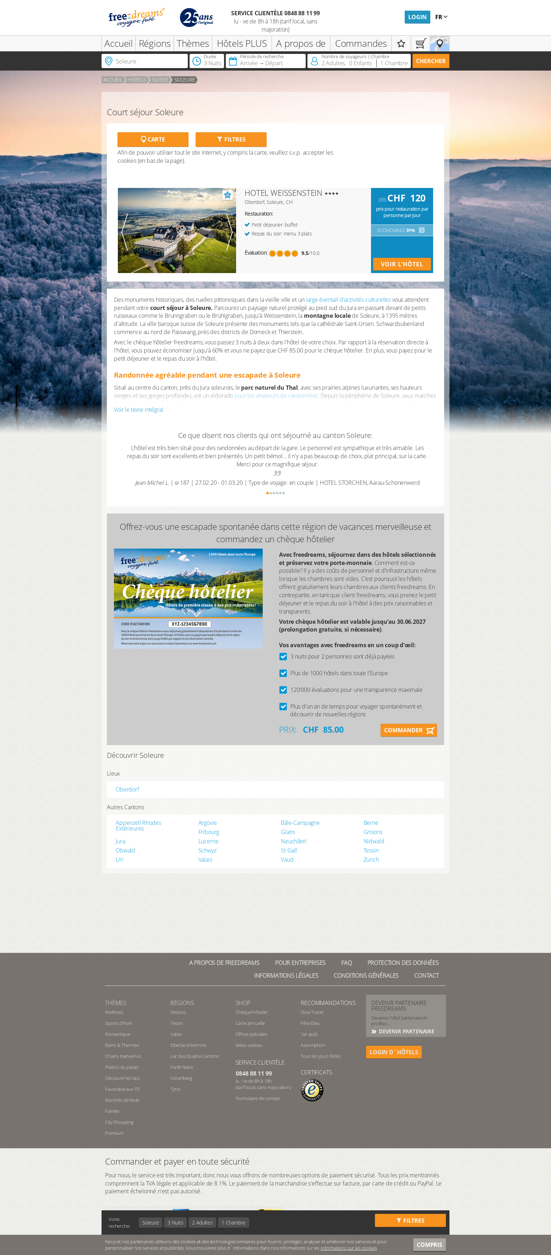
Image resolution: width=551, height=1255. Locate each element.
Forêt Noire (181, 1067)
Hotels (137, 79)
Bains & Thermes (122, 1045)
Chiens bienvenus (123, 1056)
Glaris (288, 832)
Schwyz (207, 850)
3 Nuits (175, 1222)
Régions (155, 43)
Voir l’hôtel (402, 264)
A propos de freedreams (224, 963)
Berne (371, 823)
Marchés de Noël (122, 1100)
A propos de (301, 43)
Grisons (373, 832)
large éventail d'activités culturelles (348, 300)
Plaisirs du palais (121, 1067)
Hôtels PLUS (242, 43)
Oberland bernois (188, 1045)
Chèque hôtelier (252, 1012)
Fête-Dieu (310, 1023)
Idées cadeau (249, 1045)
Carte (153, 139)
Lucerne (208, 841)
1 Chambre (234, 1222)
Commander (403, 730)
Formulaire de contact (258, 1098)
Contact (426, 975)
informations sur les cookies (349, 1248)
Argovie (207, 823)
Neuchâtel (293, 841)
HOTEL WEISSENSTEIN (283, 192)
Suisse (160, 79)
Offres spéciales (251, 1034)
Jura (120, 841)
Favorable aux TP (122, 1089)
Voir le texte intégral (138, 409)
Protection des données (403, 963)
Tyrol (175, 1089)
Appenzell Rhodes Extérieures (138, 825)
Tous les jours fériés (321, 1056)
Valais (205, 859)
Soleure (184, 79)
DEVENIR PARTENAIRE (405, 1031)
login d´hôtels (394, 1052)
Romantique (117, 1034)
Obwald (125, 850)
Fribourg (208, 832)
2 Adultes (202, 1222)
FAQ (346, 963)
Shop (243, 1003)
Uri (120, 859)
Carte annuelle (250, 1023)
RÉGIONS (182, 1003)
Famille (112, 1111)
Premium (114, 1133)
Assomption (313, 1045)
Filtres (231, 139)
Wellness (114, 1012)
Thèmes (193, 43)
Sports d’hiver (119, 1023)
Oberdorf (127, 789)
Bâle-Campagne (300, 823)
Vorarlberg (181, 1078)
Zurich (371, 859)
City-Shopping (119, 1122)
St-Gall (289, 850)
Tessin (371, 850)
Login (417, 17)
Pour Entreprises (300, 963)
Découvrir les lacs (122, 1078)
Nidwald (374, 841)
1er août (309, 1034)
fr (439, 17)
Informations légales (286, 975)
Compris (429, 1245)
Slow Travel (312, 1012)
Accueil (118, 43)
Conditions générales (366, 975)
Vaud (287, 859)
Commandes (361, 43)
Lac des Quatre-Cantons (194, 1056)
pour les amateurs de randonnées (276, 396)
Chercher (431, 61)
